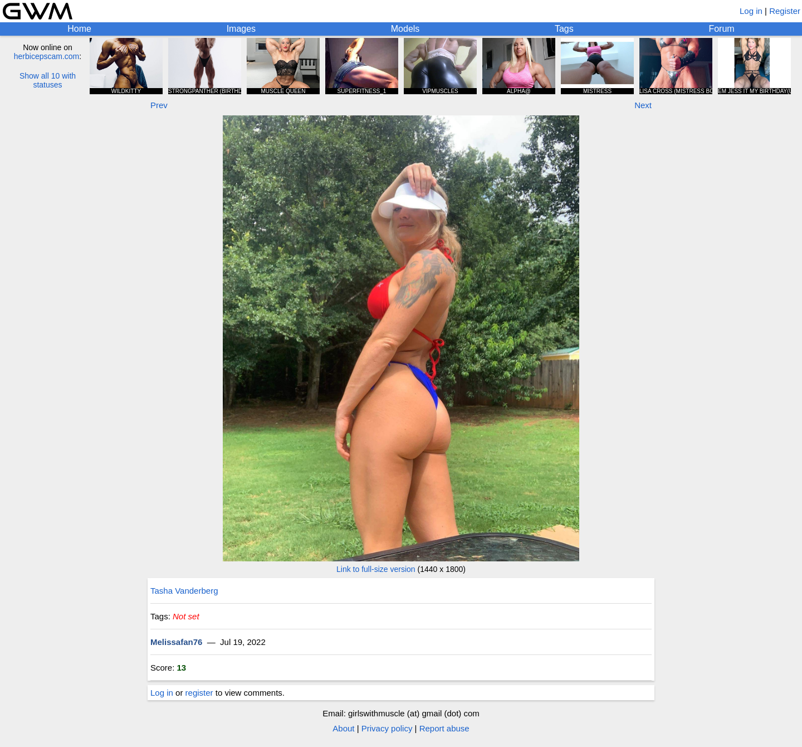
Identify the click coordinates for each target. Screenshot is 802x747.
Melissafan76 (176, 642)
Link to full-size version (375, 569)
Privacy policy (387, 728)
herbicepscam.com (47, 56)
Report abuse (444, 728)
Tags (564, 28)
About (343, 728)
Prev (159, 105)
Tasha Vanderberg (184, 590)
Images (241, 28)
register (199, 692)
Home (79, 28)
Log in (751, 11)
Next (643, 105)
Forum (721, 28)
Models (405, 28)
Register (784, 11)
